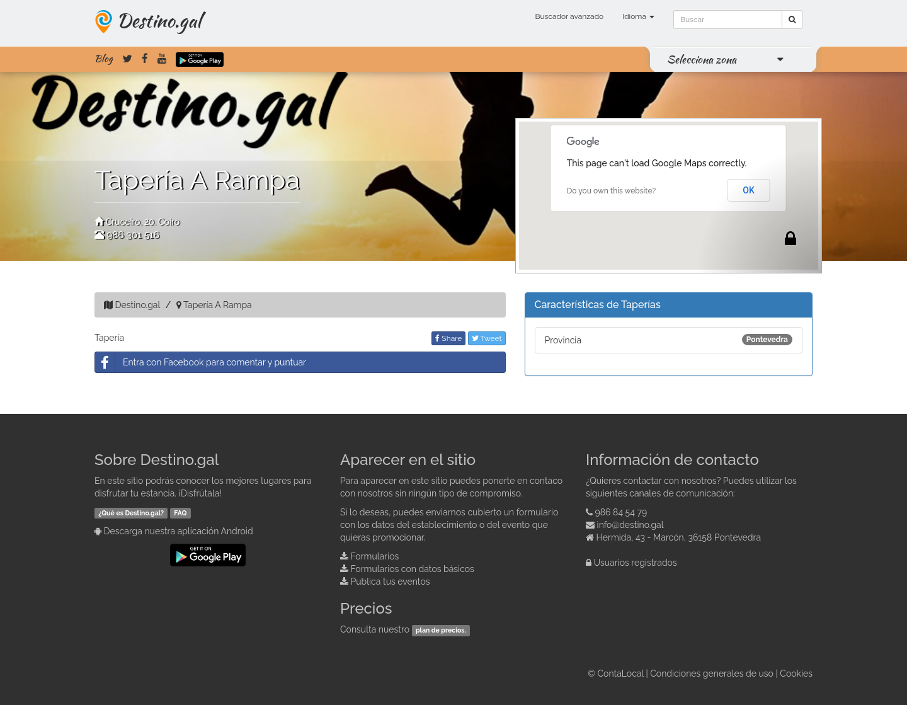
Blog (103, 59)
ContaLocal (620, 673)
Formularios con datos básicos (412, 569)
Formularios (375, 556)
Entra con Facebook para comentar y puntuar (200, 362)
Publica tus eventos (390, 581)
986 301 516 (132, 235)
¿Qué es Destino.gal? (131, 513)
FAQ (180, 513)
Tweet (487, 338)
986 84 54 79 (621, 512)
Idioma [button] (638, 16)
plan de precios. (441, 630)
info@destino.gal (630, 525)
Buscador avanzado (569, 16)
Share (448, 338)
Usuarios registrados (635, 563)
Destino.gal (159, 20)
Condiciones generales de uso (711, 673)
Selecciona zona (701, 59)
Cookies (796, 673)
